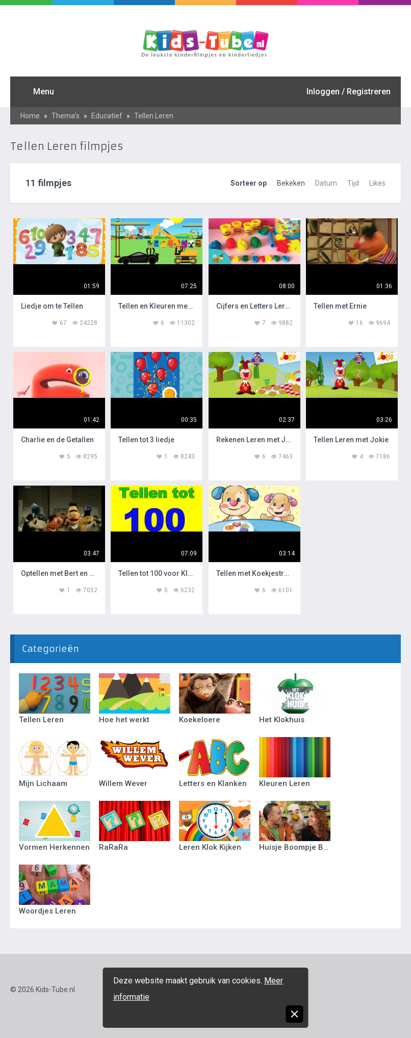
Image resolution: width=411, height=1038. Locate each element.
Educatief (106, 116)
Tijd (353, 183)
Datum (326, 183)
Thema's (66, 116)
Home (30, 116)
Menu (43, 91)
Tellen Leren (153, 116)
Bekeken (291, 183)
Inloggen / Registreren (348, 91)
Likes (377, 183)
